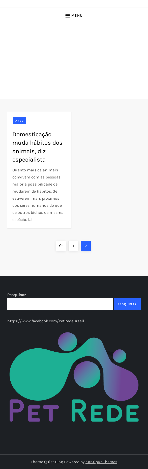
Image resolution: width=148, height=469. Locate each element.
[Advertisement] (74, 61)
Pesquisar (16, 294)
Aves (19, 120)
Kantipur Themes (101, 461)
